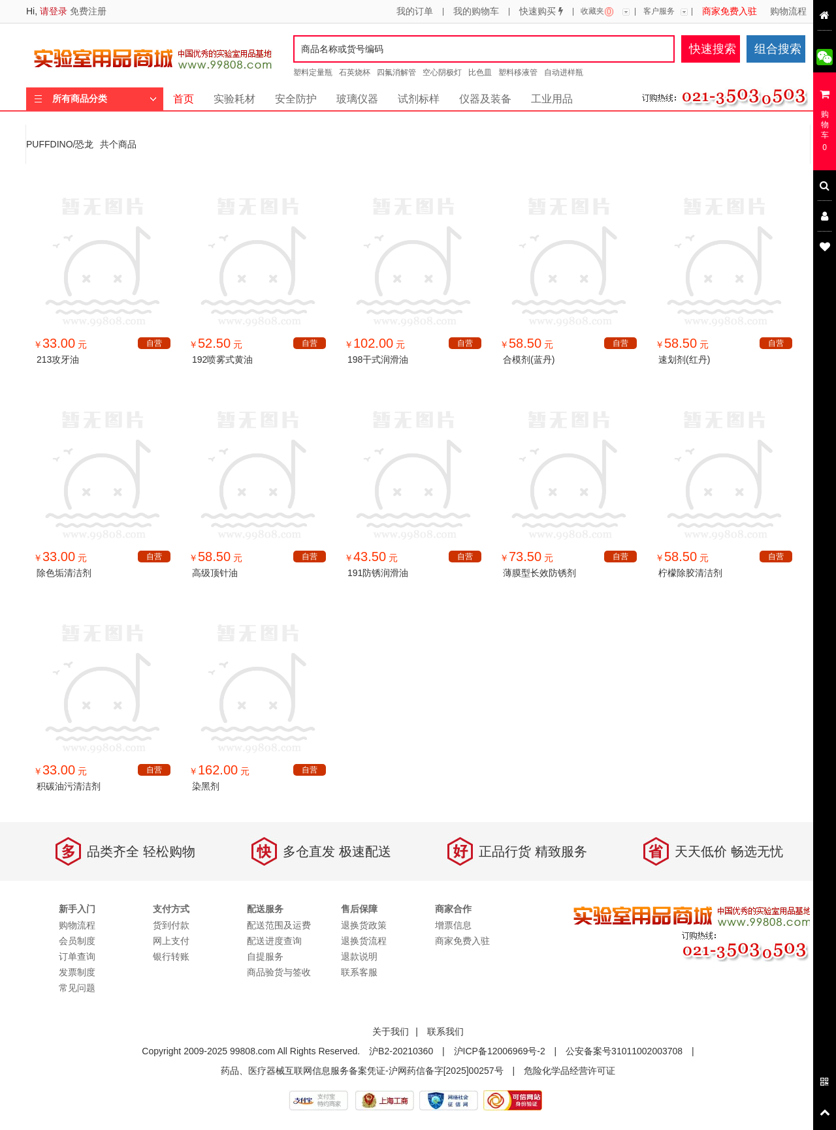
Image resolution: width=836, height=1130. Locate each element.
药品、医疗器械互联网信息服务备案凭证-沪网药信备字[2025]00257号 (362, 1070)
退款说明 (359, 956)
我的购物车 (476, 12)
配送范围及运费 (279, 925)
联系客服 (359, 972)
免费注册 (88, 11)
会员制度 (77, 941)
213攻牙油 (58, 359)
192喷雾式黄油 (222, 359)
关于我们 (390, 1031)
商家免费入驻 (729, 12)
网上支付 (171, 941)
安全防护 (296, 98)
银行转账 (171, 956)
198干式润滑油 (377, 359)
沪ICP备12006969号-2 (499, 1051)
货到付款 (171, 925)
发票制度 (77, 972)
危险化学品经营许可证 (569, 1070)
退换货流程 (364, 941)
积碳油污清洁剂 (69, 786)
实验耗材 (234, 98)
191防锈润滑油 (377, 573)
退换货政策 (364, 925)
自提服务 (265, 956)
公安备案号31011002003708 (624, 1051)
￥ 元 (60, 344)
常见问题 (77, 988)
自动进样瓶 (563, 72)
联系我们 (445, 1031)
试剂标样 (419, 98)
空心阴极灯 (442, 72)
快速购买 (541, 12)
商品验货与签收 (279, 972)
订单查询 (77, 956)
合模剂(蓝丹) (529, 359)
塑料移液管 (518, 72)
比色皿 (480, 72)
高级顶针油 (215, 573)
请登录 (53, 11)
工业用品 (552, 98)
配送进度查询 (274, 941)
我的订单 (414, 12)
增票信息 (453, 925)
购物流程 (788, 12)
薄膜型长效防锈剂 (539, 573)
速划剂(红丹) (684, 359)
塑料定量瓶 (312, 72)
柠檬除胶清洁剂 (690, 573)
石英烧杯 (354, 72)
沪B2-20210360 (401, 1051)
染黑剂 (205, 786)
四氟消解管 (396, 72)
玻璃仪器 (357, 98)
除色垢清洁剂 (64, 573)
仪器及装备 (485, 98)
